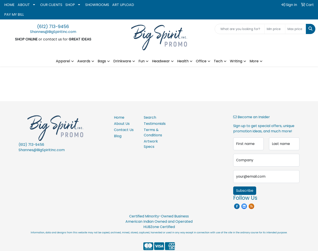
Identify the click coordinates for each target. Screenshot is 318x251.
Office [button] (201, 61)
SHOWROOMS (97, 4)
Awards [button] (83, 61)
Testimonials (155, 123)
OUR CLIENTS (51, 4)
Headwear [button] (161, 61)
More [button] (254, 61)
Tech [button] (218, 61)
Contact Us (124, 129)
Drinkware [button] (122, 61)
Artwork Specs (151, 144)
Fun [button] (141, 61)
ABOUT (24, 4)
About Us (122, 123)
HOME (9, 4)
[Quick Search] (240, 29)
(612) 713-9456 (53, 26)
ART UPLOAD (123, 4)
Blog (117, 136)
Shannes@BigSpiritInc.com (53, 31)
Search (150, 117)
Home (119, 117)
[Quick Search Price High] (295, 29)
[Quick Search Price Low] (274, 29)
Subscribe (244, 190)
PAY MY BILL (14, 14)
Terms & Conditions (153, 132)
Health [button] (183, 61)
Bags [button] (102, 61)
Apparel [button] (63, 61)
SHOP (70, 4)
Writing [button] (236, 61)
